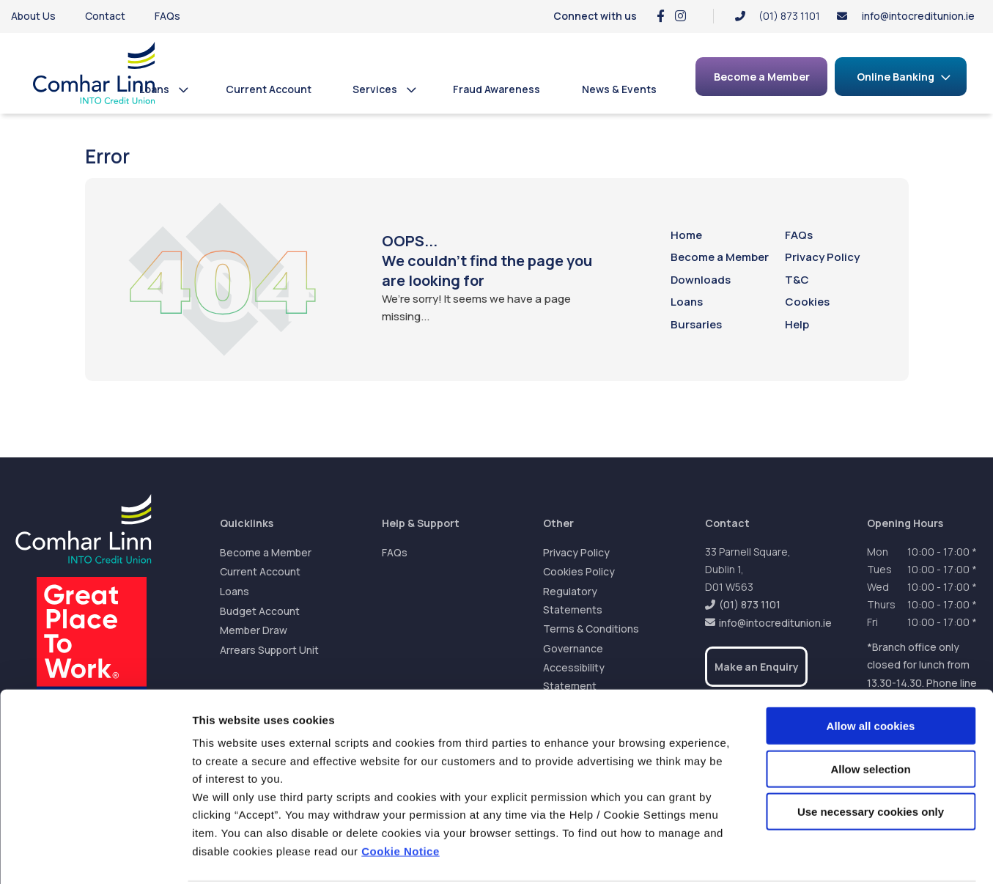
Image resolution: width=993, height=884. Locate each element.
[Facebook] (661, 15)
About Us (33, 16)
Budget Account (260, 611)
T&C (797, 279)
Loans (175, 89)
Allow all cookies (871, 670)
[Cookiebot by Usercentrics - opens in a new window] (95, 855)
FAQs (167, 16)
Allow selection (870, 713)
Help (797, 324)
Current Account (285, 89)
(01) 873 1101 (749, 604)
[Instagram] (680, 15)
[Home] (84, 73)
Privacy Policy (822, 257)
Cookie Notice (400, 795)
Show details (769, 855)
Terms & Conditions (591, 629)
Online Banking (895, 77)
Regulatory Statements (572, 600)
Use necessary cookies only (870, 756)
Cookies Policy (579, 571)
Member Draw (253, 630)
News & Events (621, 89)
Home (686, 235)
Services (386, 89)
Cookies (807, 301)
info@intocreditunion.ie (918, 16)
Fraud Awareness (503, 89)
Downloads (701, 279)
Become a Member (720, 257)
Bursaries (696, 324)
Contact (105, 16)
